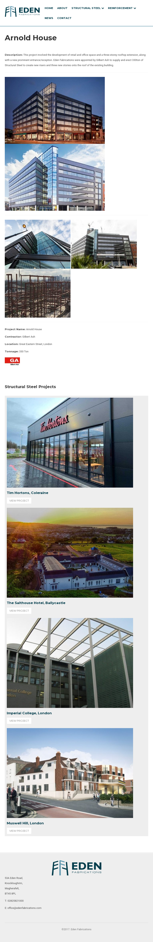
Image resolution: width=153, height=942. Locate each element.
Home (49, 8)
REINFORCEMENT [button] (122, 8)
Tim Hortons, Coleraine (27, 493)
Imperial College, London (29, 713)
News (49, 18)
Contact (64, 18)
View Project (19, 500)
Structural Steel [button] (88, 8)
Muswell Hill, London (25, 823)
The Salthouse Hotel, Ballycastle (36, 603)
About (62, 8)
